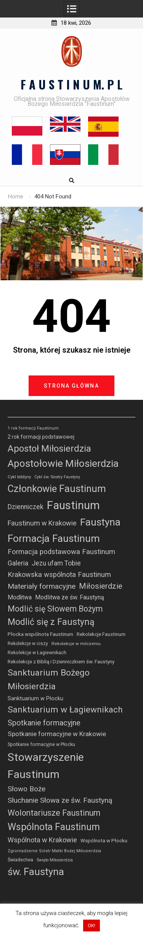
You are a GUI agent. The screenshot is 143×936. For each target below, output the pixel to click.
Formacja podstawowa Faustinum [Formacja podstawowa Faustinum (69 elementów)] (61, 552)
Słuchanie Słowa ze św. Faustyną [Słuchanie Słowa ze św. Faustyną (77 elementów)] (60, 800)
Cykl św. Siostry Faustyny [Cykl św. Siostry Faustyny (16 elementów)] (57, 476)
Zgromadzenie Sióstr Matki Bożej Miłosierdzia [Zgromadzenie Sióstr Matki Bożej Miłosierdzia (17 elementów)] (54, 850)
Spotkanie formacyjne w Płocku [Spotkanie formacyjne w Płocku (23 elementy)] (41, 744)
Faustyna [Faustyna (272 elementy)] (100, 522)
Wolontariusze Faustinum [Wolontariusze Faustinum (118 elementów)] (54, 813)
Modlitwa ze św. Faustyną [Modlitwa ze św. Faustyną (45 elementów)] (69, 597)
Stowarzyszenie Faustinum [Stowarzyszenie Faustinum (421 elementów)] (46, 766)
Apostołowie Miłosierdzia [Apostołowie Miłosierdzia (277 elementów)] (63, 463)
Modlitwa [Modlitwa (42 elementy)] (20, 597)
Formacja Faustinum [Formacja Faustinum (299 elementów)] (54, 538)
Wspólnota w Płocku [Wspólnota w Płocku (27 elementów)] (103, 840)
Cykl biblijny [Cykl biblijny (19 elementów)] (19, 476)
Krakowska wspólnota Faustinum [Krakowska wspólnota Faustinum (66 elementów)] (59, 574)
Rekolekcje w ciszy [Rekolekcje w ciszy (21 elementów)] (28, 643)
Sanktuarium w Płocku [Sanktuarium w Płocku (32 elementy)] (35, 698)
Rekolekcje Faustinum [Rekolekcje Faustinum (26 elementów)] (101, 634)
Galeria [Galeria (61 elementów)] (18, 563)
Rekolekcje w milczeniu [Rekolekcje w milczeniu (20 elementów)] (76, 643)
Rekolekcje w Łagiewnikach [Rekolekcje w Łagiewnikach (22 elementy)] (37, 652)
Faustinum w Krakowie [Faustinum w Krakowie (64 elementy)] (42, 523)
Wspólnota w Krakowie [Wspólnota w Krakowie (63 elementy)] (42, 840)
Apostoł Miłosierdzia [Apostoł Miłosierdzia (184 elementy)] (49, 448)
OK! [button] (91, 925)
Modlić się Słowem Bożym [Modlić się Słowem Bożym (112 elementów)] (55, 608)
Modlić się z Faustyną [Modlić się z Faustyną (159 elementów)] (51, 622)
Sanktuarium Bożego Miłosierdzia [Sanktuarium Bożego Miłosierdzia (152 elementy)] (49, 680)
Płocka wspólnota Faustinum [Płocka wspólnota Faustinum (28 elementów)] (40, 634)
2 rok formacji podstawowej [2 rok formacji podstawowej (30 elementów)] (41, 437)
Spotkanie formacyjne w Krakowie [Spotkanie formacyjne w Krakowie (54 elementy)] (57, 734)
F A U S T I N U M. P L (71, 84)
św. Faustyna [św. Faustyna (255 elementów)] (36, 871)
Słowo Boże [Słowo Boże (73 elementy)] (26, 789)
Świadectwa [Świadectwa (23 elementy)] (20, 860)
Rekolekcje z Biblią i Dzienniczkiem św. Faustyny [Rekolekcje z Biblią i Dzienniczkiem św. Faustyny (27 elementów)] (61, 661)
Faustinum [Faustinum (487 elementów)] (73, 505)
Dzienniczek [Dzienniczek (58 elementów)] (25, 507)
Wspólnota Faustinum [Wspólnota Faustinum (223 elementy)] (54, 826)
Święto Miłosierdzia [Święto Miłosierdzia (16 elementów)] (55, 860)
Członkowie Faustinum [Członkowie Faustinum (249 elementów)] (57, 488)
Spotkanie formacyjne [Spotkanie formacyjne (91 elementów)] (44, 722)
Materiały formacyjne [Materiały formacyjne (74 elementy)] (42, 586)
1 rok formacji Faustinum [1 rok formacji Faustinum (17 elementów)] (33, 428)
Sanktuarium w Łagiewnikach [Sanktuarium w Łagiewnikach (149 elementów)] (65, 709)
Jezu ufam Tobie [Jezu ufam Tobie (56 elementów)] (56, 563)
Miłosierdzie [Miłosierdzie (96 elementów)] (100, 586)
